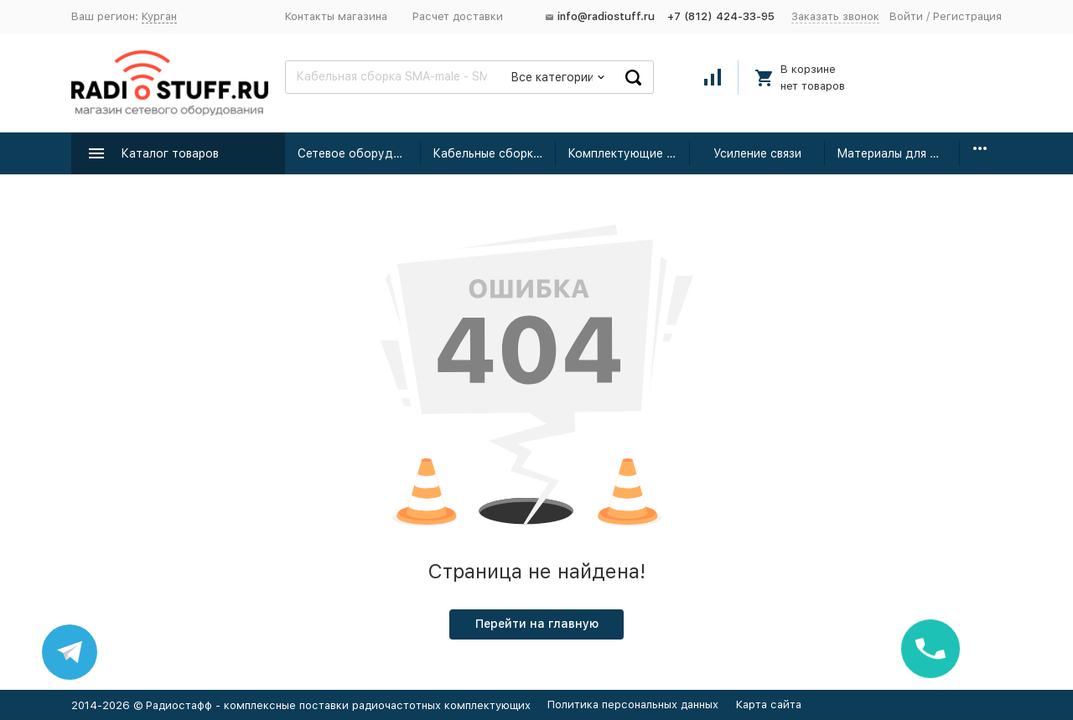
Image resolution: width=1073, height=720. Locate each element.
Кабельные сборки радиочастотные (494, 153)
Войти (906, 16)
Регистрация (967, 16)
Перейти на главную (537, 623)
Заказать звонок (835, 16)
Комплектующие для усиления (629, 153)
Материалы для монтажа (898, 153)
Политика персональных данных (632, 704)
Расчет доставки (457, 16)
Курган (159, 16)
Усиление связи (757, 153)
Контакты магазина (336, 16)
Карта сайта (768, 704)
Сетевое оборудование (359, 153)
